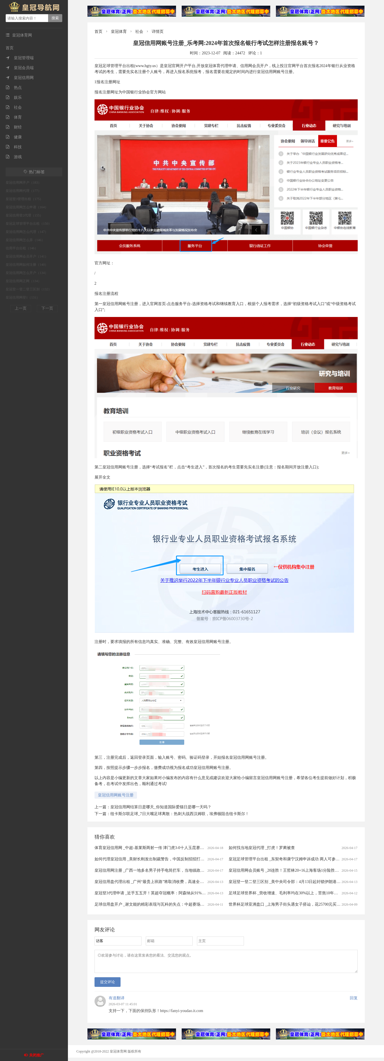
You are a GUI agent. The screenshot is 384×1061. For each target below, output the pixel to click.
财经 (14, 127)
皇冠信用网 (20, 78)
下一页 (47, 308)
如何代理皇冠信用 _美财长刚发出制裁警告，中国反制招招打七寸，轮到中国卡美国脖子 (171, 859)
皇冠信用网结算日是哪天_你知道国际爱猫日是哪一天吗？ (160, 807)
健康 (14, 137)
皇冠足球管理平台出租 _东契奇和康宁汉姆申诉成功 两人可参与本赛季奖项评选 (298, 859)
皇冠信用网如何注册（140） (27, 265)
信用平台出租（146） (22, 248)
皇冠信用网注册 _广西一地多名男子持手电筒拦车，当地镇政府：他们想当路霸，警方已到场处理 (179, 870)
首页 (10, 48)
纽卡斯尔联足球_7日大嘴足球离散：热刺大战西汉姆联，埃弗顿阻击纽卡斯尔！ (179, 814)
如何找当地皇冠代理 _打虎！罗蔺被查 (262, 848)
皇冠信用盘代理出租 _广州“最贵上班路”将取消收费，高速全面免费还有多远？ (163, 882)
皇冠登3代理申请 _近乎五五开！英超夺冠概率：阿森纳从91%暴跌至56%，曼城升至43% (171, 893)
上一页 (21, 308)
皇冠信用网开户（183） (23, 183)
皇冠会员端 (20, 68)
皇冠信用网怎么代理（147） (27, 232)
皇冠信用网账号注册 (116, 795)
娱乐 (14, 97)
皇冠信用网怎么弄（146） (25, 240)
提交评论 (107, 985)
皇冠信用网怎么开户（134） (27, 273)
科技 (14, 147)
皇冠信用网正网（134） (23, 281)
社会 (14, 107)
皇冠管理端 (20, 58)
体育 (14, 117)
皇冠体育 (119, 31)
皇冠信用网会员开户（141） (27, 256)
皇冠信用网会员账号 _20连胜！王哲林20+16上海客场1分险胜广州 (286, 870)
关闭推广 (36, 1055)
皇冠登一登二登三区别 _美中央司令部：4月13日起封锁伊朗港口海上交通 (293, 882)
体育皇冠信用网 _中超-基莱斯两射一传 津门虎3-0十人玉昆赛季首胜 (153, 848)
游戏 (14, 157)
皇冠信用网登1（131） (23, 297)
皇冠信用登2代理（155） (24, 215)
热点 (14, 87)
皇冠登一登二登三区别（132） (29, 289)
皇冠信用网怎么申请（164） (27, 207)
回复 (354, 1001)
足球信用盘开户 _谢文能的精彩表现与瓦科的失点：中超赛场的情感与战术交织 (163, 904)
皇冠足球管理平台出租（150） (29, 224)
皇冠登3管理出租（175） (24, 199)
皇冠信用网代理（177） (23, 191)
